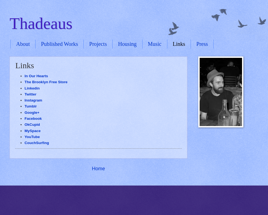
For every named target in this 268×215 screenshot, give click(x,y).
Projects (98, 44)
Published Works (59, 44)
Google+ (32, 113)
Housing (127, 44)
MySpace (33, 131)
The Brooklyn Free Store (46, 82)
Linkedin (32, 88)
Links (179, 44)
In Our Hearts (36, 76)
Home (98, 168)
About (23, 44)
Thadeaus (41, 23)
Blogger (143, 204)
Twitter (30, 94)
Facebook (34, 119)
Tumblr (31, 106)
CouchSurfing (37, 143)
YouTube (32, 137)
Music (155, 44)
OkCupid (32, 125)
